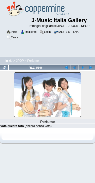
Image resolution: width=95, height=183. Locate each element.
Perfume (33, 61)
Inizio (8, 61)
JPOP (20, 61)
